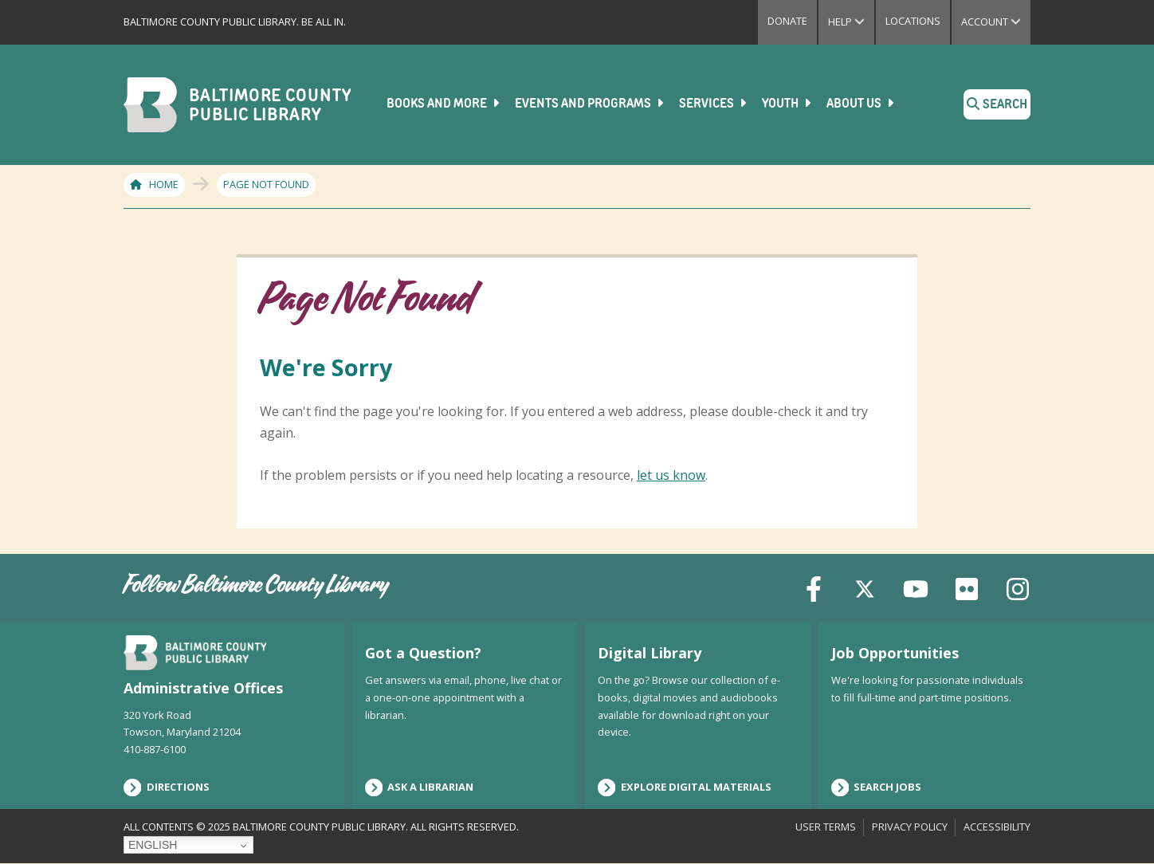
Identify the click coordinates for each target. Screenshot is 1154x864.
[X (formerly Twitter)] (864, 588)
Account (995, 21)
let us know (671, 474)
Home (164, 184)
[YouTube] (915, 588)
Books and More (444, 103)
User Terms (825, 826)
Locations (912, 21)
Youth (788, 103)
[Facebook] (813, 588)
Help (851, 21)
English (152, 844)
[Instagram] (1017, 588)
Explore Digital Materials (684, 787)
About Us (861, 103)
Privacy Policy (910, 826)
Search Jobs (876, 787)
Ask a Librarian (419, 787)
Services (714, 103)
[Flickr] (966, 588)
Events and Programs (590, 103)
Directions (167, 787)
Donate (787, 21)
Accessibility (997, 826)
